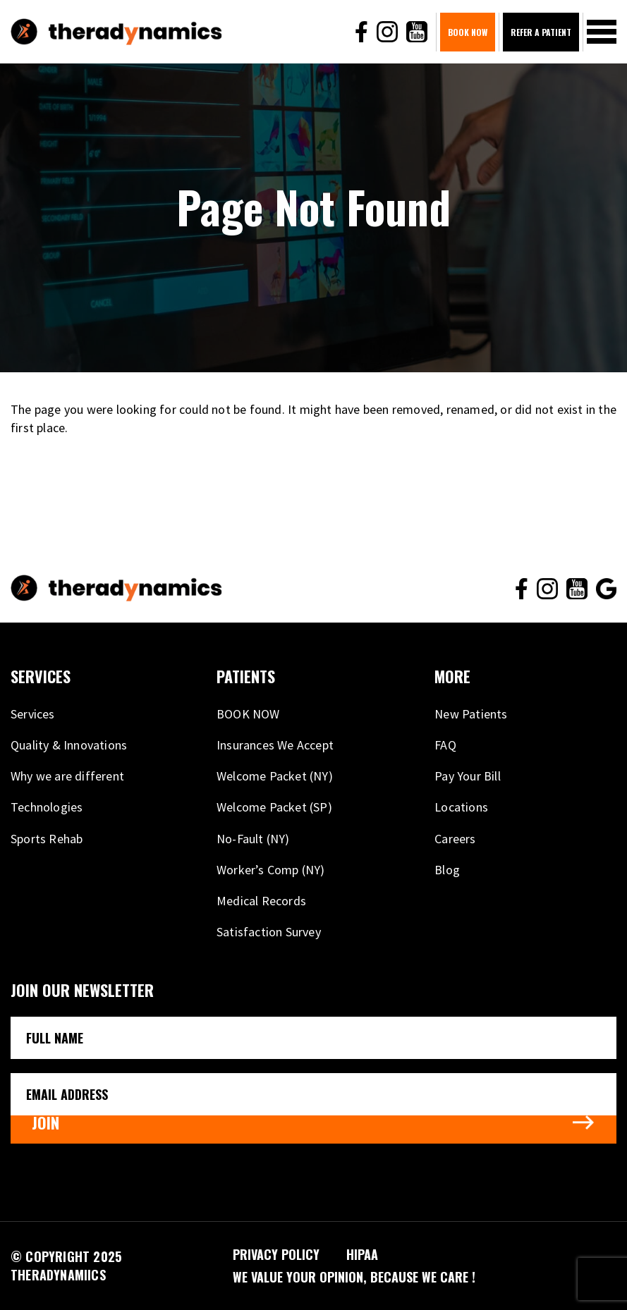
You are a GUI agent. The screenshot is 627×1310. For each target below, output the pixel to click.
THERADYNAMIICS (58, 1275)
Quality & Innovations (69, 745)
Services (33, 714)
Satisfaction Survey (269, 932)
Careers (454, 839)
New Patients (470, 714)
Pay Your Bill (467, 776)
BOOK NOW (467, 32)
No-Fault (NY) (253, 839)
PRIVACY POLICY (276, 1254)
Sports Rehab (47, 839)
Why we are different (67, 776)
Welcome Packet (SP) (274, 807)
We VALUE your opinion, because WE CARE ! (354, 1277)
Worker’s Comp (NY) (271, 870)
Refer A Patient (541, 32)
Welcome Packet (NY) (275, 776)
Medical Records (261, 901)
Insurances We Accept (275, 745)
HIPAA (362, 1254)
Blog (447, 870)
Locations (461, 807)
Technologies (47, 807)
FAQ (445, 745)
